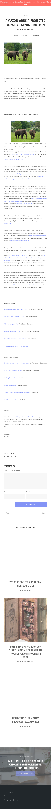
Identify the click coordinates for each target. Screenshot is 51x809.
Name (5, 492)
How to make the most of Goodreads (16, 363)
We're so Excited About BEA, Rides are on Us (25, 583)
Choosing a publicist (10, 385)
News (25, 16)
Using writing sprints (11, 324)
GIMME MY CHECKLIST (25, 773)
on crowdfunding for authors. (17, 255)
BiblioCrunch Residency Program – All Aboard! (25, 719)
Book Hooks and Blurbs (11, 400)
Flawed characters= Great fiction (15, 339)
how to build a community (38, 236)
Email (28, 492)
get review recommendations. (20, 241)
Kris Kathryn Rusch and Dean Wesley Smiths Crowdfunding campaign (24, 257)
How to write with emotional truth (15, 309)
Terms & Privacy (8, 792)
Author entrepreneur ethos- (13, 370)
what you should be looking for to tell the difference (21, 285)
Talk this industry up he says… (14, 159)
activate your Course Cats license (17, 2)
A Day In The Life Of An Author (26, 417)
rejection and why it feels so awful (20, 174)
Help (5, 795)
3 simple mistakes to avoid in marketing (17, 393)
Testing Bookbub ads (11, 378)
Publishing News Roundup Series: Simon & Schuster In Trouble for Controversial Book (25, 652)
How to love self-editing (12, 331)
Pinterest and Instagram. (24, 204)
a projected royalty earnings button (22, 154)
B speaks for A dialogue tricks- (14, 317)
